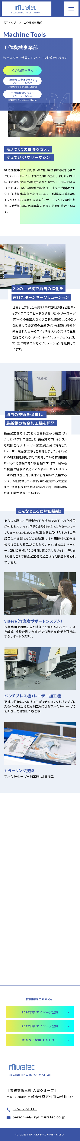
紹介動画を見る (22, 70)
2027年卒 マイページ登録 (40, 1026)
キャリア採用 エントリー (40, 1040)
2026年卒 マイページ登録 (40, 1012)
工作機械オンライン (22, 94)
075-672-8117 (25, 1108)
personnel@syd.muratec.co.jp (39, 1116)
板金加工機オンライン (22, 81)
